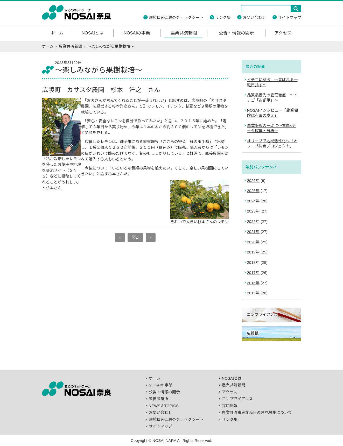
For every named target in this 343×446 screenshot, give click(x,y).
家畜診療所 (158, 399)
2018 (251, 262)
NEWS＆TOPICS (164, 405)
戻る (135, 237)
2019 (251, 252)
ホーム (57, 33)
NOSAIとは (93, 33)
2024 (251, 201)
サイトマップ (289, 17)
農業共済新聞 (184, 33)
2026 (251, 180)
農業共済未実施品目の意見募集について (257, 412)
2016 (251, 283)
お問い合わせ (254, 17)
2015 (251, 293)
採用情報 (229, 405)
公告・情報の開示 (236, 33)
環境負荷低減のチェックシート (176, 17)
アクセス (283, 33)
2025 (251, 190)
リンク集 (223, 17)
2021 (251, 231)
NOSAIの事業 (137, 33)
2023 (251, 211)
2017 (251, 272)
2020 (251, 242)
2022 (251, 221)
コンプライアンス (237, 399)
